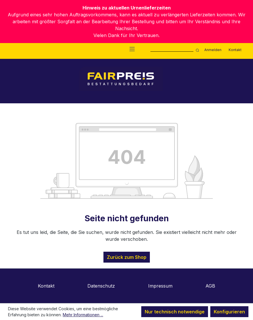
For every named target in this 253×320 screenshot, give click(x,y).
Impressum (160, 286)
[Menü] (132, 49)
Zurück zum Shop (126, 257)
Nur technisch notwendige (175, 312)
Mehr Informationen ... (83, 314)
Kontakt (235, 50)
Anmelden (212, 50)
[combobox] (171, 49)
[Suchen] (196, 49)
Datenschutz (101, 286)
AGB (210, 286)
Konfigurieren (229, 312)
